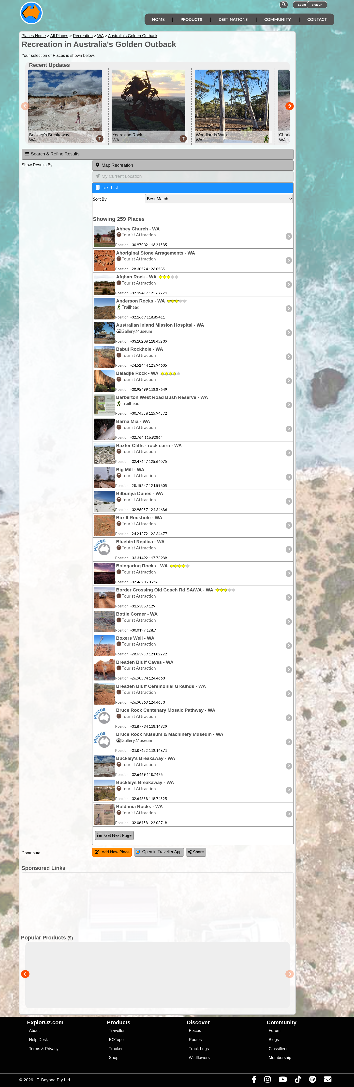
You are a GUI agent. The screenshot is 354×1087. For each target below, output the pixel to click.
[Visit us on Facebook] (254, 1080)
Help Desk (38, 1039)
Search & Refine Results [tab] (52, 153)
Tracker (116, 1048)
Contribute (31, 853)
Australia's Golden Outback (132, 35)
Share (196, 852)
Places (195, 1030)
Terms (34, 1048)
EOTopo (116, 1039)
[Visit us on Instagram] (267, 1080)
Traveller (117, 1030)
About (34, 1030)
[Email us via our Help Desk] (327, 1080)
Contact (317, 19)
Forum (274, 1030)
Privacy (52, 1048)
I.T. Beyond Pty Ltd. (52, 1079)
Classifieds (278, 1048)
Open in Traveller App (158, 851)
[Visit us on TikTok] (298, 1080)
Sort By (100, 199)
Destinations (233, 19)
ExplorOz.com (45, 1022)
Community (277, 19)
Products (191, 19)
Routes (195, 1039)
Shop (113, 1057)
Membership (280, 1057)
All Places (59, 35)
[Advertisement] (181, 900)
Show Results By (37, 165)
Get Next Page (114, 835)
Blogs (274, 1039)
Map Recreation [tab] (114, 165)
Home (158, 19)
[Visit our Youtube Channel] (283, 1080)
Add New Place (112, 852)
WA (100, 35)
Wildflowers (199, 1057)
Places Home (34, 35)
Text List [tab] (106, 187)
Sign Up (317, 4)
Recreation (82, 35)
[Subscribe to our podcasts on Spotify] (312, 1080)
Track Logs (199, 1048)
